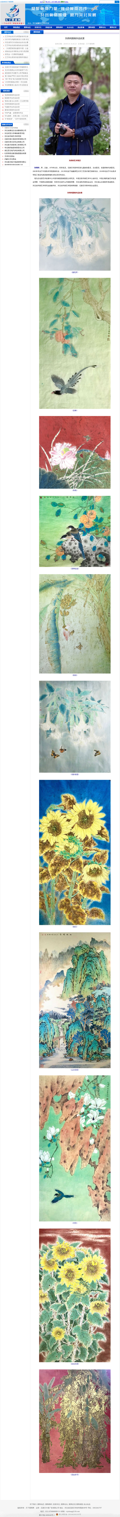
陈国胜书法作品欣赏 (12, 98)
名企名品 (70, 27)
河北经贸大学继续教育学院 (15, 135)
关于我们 (33, 1504)
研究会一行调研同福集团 (14, 54)
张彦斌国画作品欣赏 (12, 95)
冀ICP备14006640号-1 (47, 1515)
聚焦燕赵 (16, 27)
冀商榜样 (59, 27)
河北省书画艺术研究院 (13, 138)
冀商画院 (91, 27)
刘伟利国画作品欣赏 (12, 104)
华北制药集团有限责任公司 (15, 150)
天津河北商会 (10, 158)
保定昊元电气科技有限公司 (15, 152)
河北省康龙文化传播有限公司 (15, 132)
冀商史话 (113, 27)
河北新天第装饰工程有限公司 (15, 147)
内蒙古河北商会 (10, 161)
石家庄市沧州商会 (11, 130)
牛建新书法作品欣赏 (12, 107)
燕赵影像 (81, 27)
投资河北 (38, 27)
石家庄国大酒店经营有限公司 (15, 141)
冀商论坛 (102, 27)
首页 (6, 27)
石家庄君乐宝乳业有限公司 (15, 144)
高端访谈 (48, 27)
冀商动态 (27, 27)
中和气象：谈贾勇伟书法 (14, 113)
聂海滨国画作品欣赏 (12, 110)
